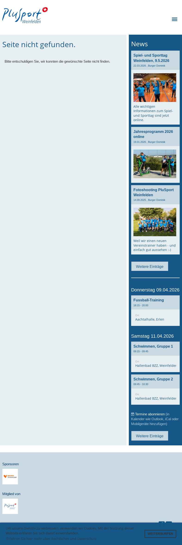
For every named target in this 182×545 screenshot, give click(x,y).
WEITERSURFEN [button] (160, 534)
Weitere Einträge (149, 266)
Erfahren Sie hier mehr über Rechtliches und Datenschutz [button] (51, 538)
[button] (155, 310)
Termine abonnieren (150, 414)
